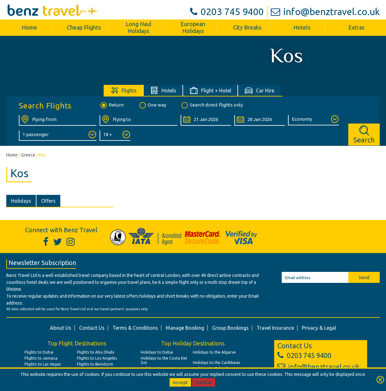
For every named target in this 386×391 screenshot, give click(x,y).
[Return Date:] (259, 120)
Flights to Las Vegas (42, 364)
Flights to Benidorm (95, 364)
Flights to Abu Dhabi (95, 352)
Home (29, 27)
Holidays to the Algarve (214, 352)
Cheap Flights (84, 27)
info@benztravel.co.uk (325, 11)
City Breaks (247, 27)
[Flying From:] (57, 120)
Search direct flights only (212, 105)
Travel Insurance (275, 328)
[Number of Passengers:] (57, 135)
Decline (203, 382)
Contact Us (92, 328)
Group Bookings (230, 328)
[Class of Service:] (313, 120)
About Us (60, 328)
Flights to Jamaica (40, 358)
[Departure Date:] (206, 120)
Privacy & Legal (319, 328)
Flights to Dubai (38, 352)
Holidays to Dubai (157, 352)
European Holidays (193, 27)
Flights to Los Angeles (97, 358)
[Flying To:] (138, 120)
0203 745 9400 (227, 11)
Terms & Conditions (135, 328)
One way (152, 105)
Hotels (301, 27)
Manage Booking (185, 328)
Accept (180, 382)
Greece (28, 154)
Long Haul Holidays (138, 27)
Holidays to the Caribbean (216, 362)
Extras (356, 27)
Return (112, 105)
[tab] (124, 90)
